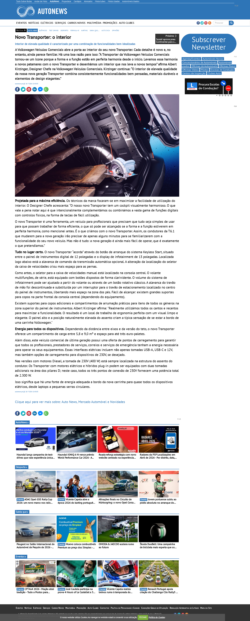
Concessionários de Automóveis (199, 62)
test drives (53, 30)
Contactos (104, 608)
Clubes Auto (214, 73)
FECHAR (143, 617)
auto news (32, 30)
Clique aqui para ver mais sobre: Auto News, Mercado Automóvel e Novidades (70, 402)
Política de (157, 617)
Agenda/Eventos (191, 58)
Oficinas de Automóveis (204, 66)
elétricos (43, 30)
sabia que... (94, 30)
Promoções (110, 22)
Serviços (60, 22)
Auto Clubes (126, 22)
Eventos (21, 22)
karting (84, 30)
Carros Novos (76, 22)
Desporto (22, 467)
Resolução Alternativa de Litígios (184, 608)
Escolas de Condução (222, 69)
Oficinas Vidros (190, 69)
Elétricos (47, 22)
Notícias (33, 22)
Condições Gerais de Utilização (154, 608)
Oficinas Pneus (227, 66)
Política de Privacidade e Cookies (125, 608)
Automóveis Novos (213, 58)
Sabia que (22, 511)
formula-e (74, 30)
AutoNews (22, 422)
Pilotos (205, 69)
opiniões (115, 30)
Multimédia (94, 22)
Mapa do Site (206, 608)
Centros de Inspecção (194, 73)
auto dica (106, 30)
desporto (64, 30)
